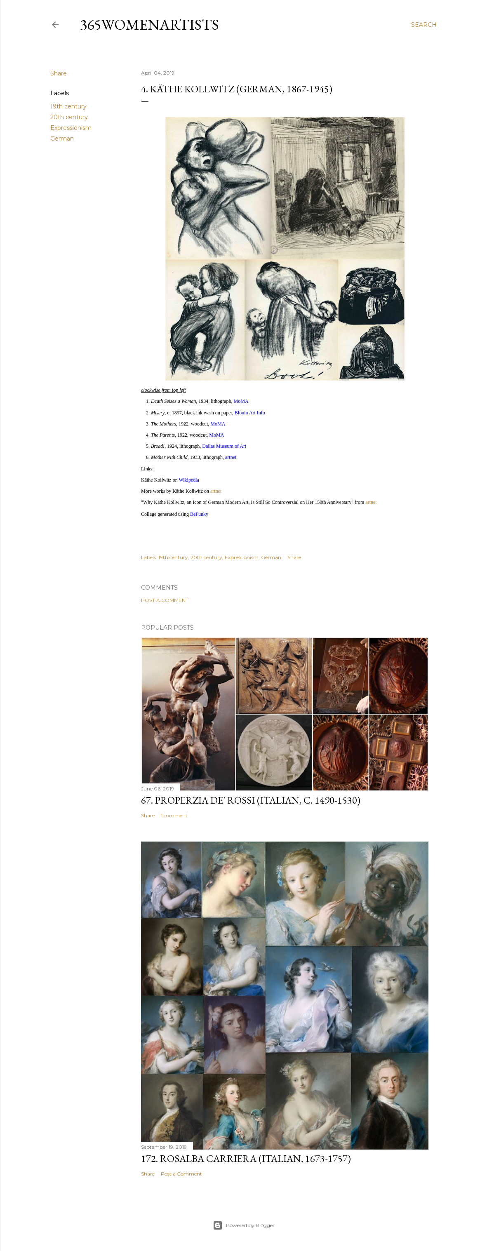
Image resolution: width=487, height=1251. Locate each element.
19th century (68, 106)
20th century (69, 117)
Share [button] (58, 73)
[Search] (424, 25)
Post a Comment (164, 600)
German (62, 138)
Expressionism (71, 128)
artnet (215, 491)
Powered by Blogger (244, 1225)
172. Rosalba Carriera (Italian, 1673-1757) (246, 1158)
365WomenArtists (149, 24)
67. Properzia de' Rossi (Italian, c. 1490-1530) (250, 800)
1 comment (174, 815)
